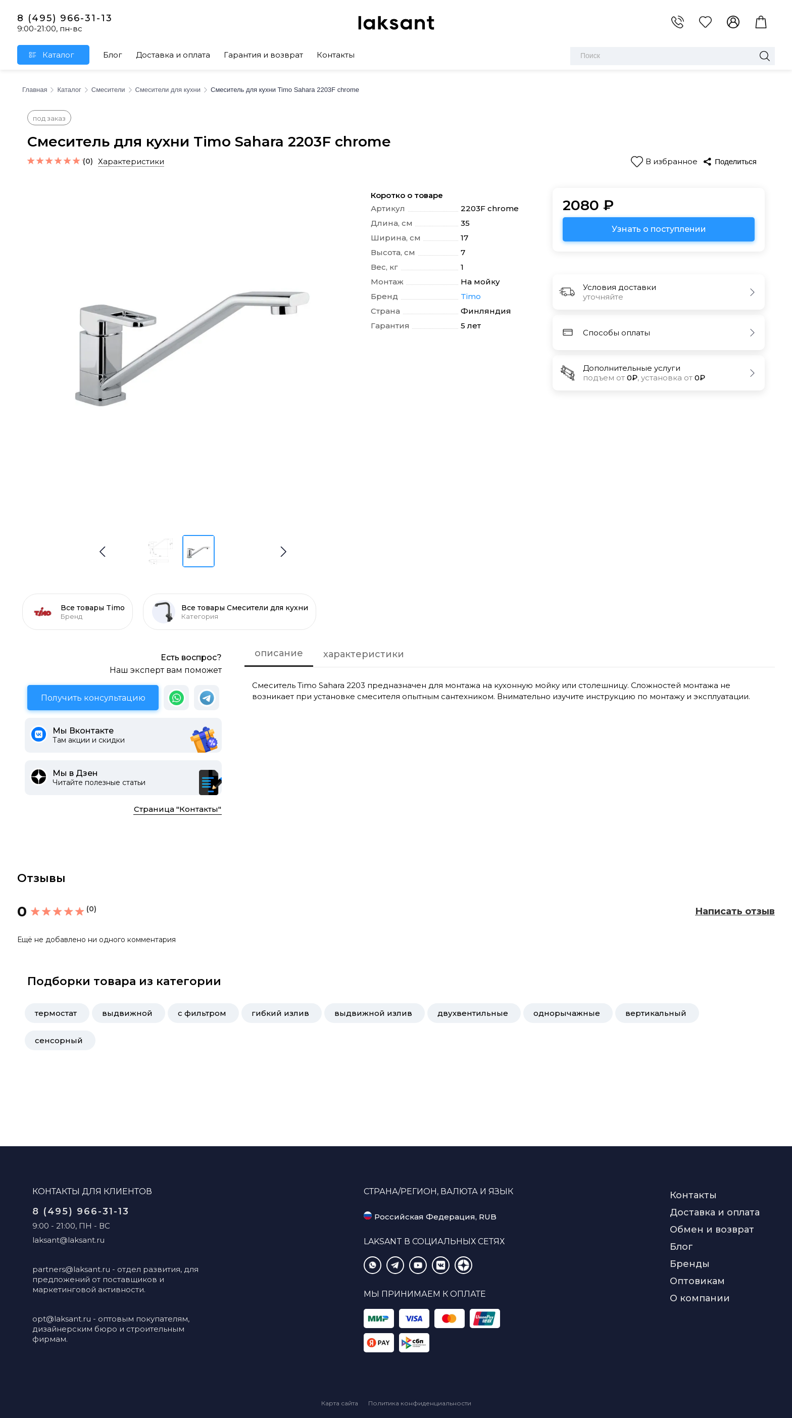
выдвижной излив (373, 1013)
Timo (471, 296)
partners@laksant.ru (71, 1269)
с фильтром (202, 1013)
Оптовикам (697, 1281)
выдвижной (127, 1013)
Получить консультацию (93, 698)
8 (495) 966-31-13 (65, 18)
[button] (283, 551)
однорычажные (566, 1013)
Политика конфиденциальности (419, 1403)
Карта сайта (339, 1403)
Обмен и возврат (712, 1229)
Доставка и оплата (173, 55)
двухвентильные (472, 1013)
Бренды (690, 1263)
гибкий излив (280, 1013)
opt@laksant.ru (61, 1319)
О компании (700, 1298)
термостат (56, 1013)
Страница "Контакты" (177, 809)
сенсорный (59, 1040)
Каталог (58, 55)
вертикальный (655, 1013)
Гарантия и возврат (263, 55)
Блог (112, 55)
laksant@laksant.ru (68, 1240)
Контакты (336, 55)
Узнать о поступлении (659, 229)
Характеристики (131, 161)
